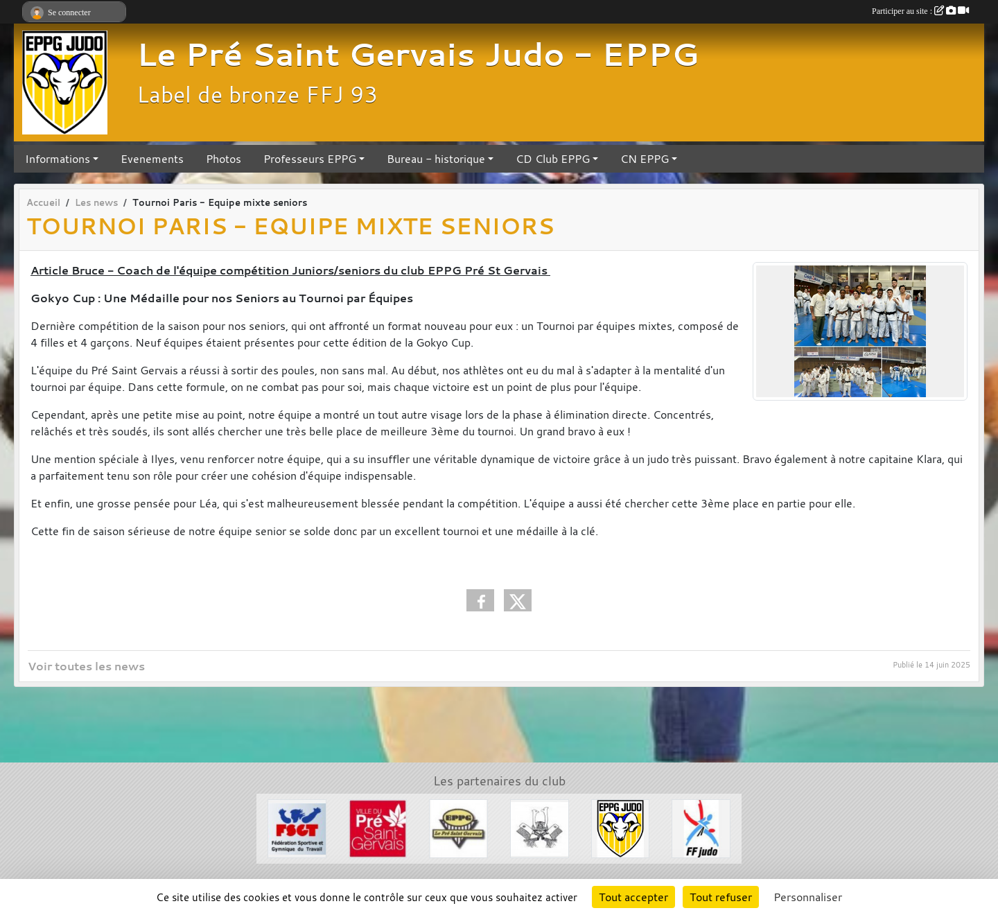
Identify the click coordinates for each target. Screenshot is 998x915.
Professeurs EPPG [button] (309, 158)
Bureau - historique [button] (436, 158)
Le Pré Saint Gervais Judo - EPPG (418, 54)
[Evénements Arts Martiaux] (539, 827)
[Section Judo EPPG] (620, 827)
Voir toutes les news (86, 666)
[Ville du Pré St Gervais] (378, 827)
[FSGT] (297, 827)
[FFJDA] (701, 827)
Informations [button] (57, 158)
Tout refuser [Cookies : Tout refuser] (721, 897)
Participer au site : (920, 11)
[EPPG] (458, 827)
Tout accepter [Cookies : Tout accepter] (633, 897)
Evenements (152, 158)
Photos (223, 158)
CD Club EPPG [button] (553, 158)
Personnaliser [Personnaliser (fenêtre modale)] (807, 897)
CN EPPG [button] (644, 158)
